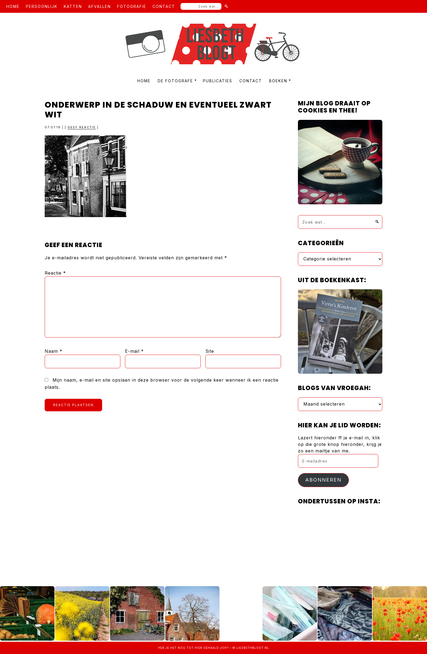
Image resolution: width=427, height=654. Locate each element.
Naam (53, 351)
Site (209, 351)
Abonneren (323, 480)
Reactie (55, 273)
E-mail (134, 351)
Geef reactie (82, 127)
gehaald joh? (215, 647)
